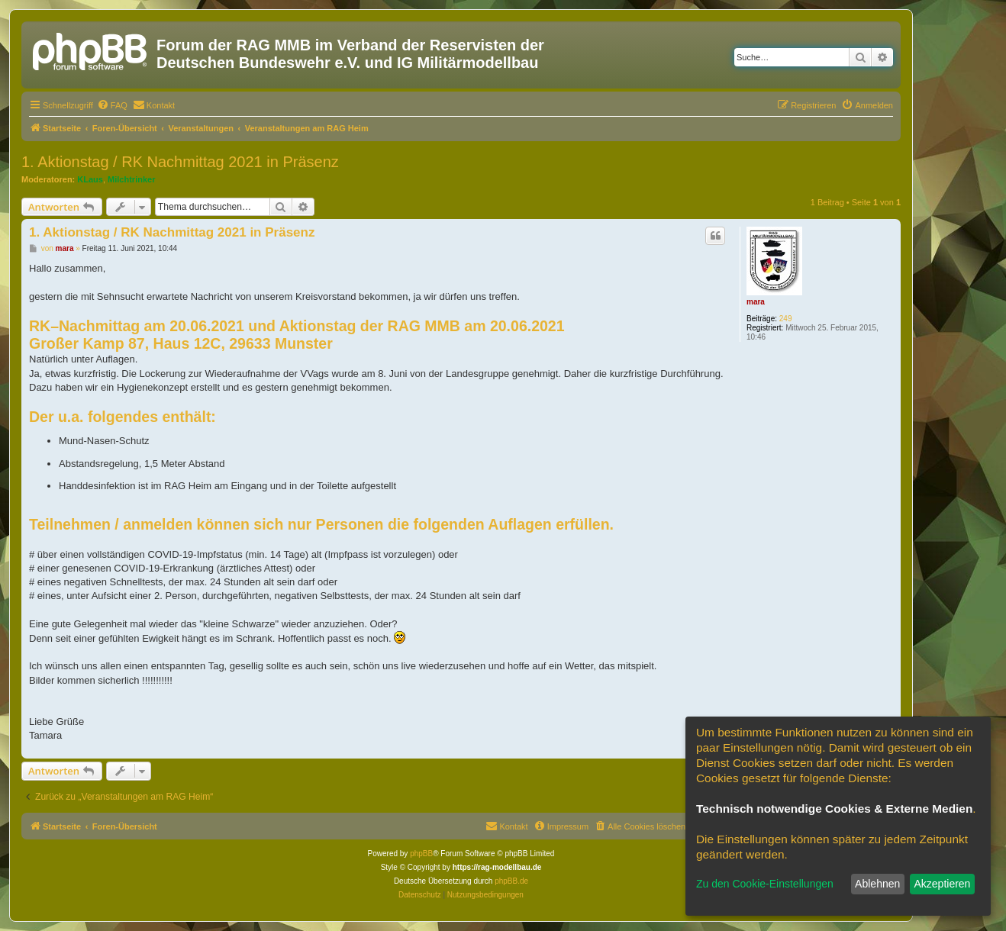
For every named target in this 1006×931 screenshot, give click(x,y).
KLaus (90, 179)
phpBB (421, 853)
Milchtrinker (131, 179)
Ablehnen (877, 884)
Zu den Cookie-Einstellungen (764, 884)
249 (785, 318)
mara (755, 302)
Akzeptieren (942, 884)
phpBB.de (511, 881)
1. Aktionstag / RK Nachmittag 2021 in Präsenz (180, 161)
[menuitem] (112, 105)
